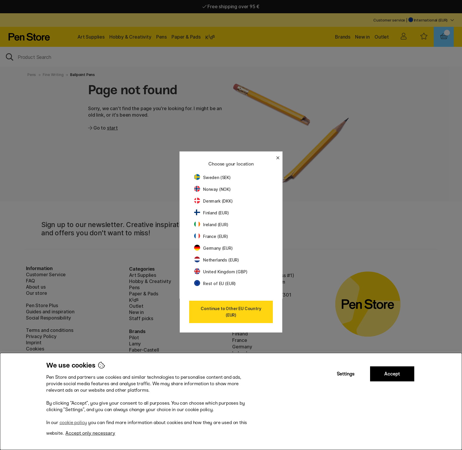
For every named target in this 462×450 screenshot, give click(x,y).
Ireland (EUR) (211, 224)
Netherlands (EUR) (216, 259)
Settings (345, 374)
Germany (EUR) (213, 248)
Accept (392, 374)
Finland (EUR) (211, 212)
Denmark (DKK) (213, 201)
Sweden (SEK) (212, 177)
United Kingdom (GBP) (220, 271)
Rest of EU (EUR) (215, 283)
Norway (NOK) (212, 189)
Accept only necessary (90, 433)
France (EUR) (211, 236)
